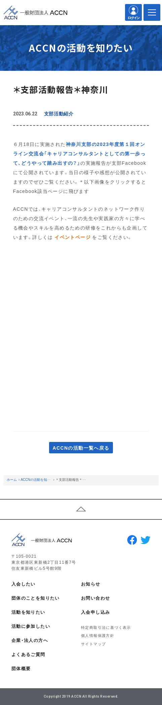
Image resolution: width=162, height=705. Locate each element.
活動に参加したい (30, 626)
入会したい (23, 584)
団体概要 (21, 668)
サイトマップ (93, 644)
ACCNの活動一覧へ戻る (80, 447)
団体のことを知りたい (35, 598)
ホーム (12, 479)
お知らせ (90, 584)
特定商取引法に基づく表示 (106, 627)
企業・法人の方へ (29, 640)
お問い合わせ (95, 598)
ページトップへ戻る (81, 509)
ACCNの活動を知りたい (39, 479)
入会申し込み (95, 612)
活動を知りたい (28, 612)
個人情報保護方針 (97, 635)
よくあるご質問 (28, 654)
